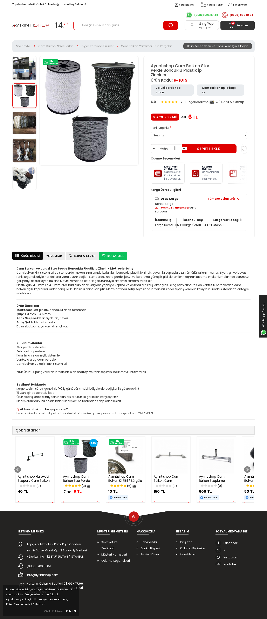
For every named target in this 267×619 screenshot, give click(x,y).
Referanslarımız (103, 15)
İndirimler (126, 15)
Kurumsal (81, 15)
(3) (77, 484)
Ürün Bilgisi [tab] (27, 253)
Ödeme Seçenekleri (115, 558)
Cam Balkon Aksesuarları (55, 46)
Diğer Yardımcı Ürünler (98, 46)
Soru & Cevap (82, 254)
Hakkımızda (149, 540)
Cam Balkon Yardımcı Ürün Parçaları (146, 46)
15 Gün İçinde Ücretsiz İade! (35, 390)
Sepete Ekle (208, 148)
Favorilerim (188, 558)
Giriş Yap (186, 540)
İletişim (169, 15)
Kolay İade (113, 254)
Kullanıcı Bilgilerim (192, 546)
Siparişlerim (188, 552)
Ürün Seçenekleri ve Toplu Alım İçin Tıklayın (217, 46)
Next (247, 467)
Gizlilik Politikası (53, 611)
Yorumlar (54, 254)
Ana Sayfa (22, 46)
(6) (123, 484)
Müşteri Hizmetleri (114, 552)
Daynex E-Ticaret (120, 613)
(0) (30, 484)
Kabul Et (71, 611)
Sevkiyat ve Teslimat (109, 543)
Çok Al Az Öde (149, 15)
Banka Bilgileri (150, 546)
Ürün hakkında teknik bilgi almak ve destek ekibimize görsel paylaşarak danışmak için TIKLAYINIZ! (84, 411)
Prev (17, 467)
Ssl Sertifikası (150, 552)
